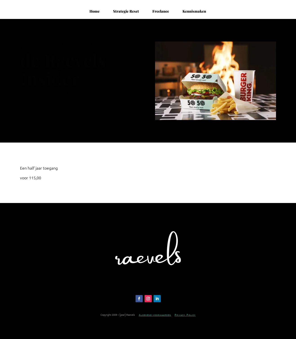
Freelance (160, 11)
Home (94, 11)
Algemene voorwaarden (155, 314)
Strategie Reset (126, 11)
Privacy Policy (185, 314)
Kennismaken (194, 11)
